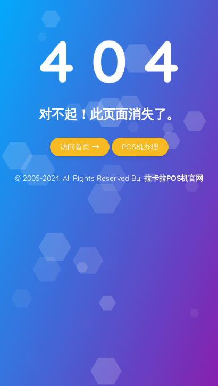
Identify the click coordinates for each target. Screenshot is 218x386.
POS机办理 (140, 147)
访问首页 (79, 147)
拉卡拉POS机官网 (173, 178)
